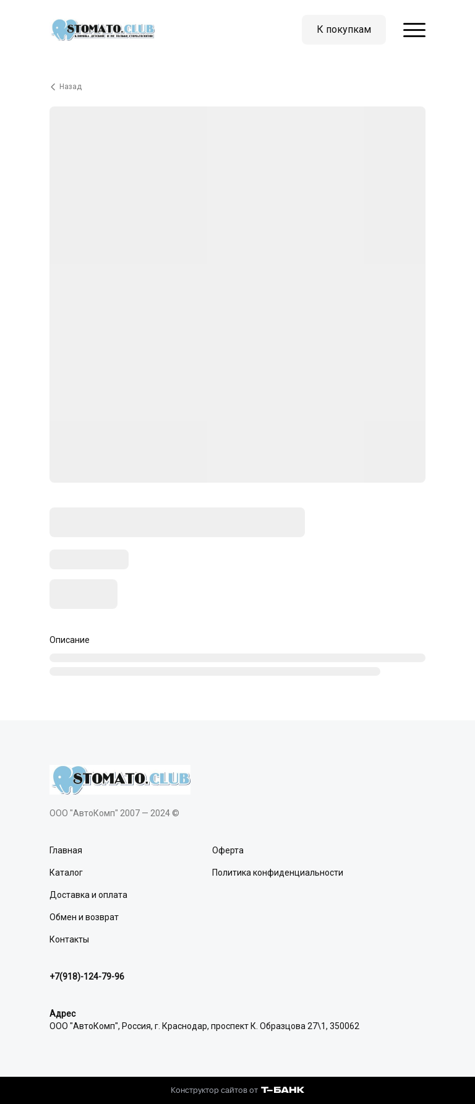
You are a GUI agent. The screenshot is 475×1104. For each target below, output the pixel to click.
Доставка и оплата (88, 895)
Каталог (66, 873)
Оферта (228, 850)
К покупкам (344, 29)
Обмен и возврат (84, 917)
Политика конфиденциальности (277, 873)
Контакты (69, 939)
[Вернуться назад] (237, 87)
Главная (65, 850)
